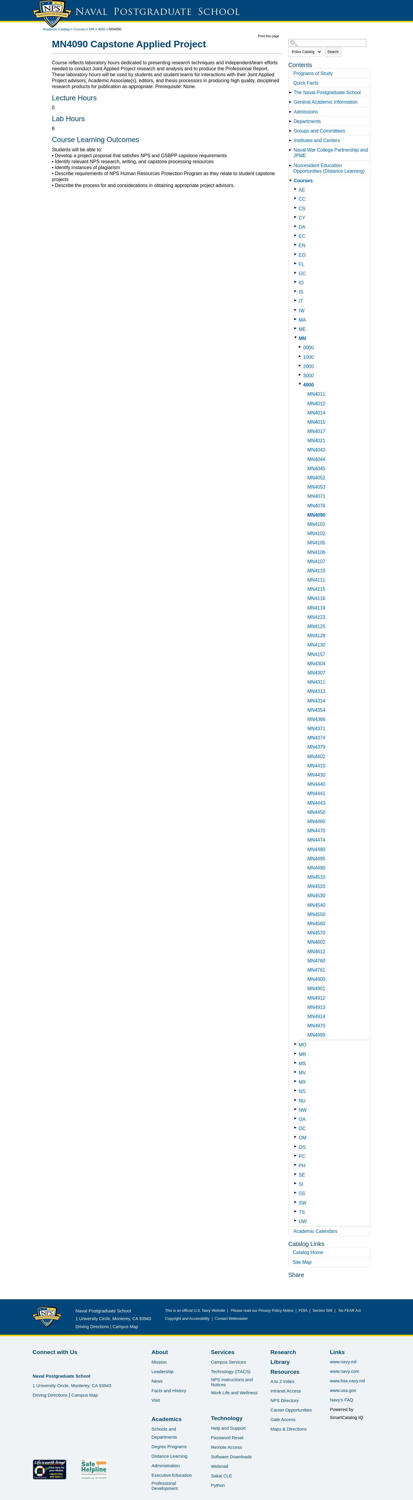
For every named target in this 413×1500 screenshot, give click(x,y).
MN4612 (316, 951)
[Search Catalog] (327, 43)
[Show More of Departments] (291, 121)
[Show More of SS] (296, 1192)
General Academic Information (326, 102)
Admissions (306, 111)
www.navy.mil (343, 1361)
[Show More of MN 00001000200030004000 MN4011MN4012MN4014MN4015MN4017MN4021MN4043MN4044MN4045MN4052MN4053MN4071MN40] (296, 337)
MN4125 (316, 626)
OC (302, 1128)
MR (302, 1054)
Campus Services (228, 1362)
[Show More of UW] (296, 1220)
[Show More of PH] (296, 1165)
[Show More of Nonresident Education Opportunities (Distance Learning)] (291, 165)
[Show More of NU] (296, 1100)
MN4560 (316, 923)
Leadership (162, 1371)
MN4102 (316, 533)
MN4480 (316, 849)
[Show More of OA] (296, 1118)
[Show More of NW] (296, 1109)
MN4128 (316, 635)
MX (302, 1082)
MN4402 (316, 756)
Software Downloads (231, 1456)
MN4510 (316, 877)
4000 (101, 29)
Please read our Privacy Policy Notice (263, 1311)
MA (302, 320)
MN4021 (316, 440)
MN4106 (316, 552)
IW (302, 310)
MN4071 (316, 496)
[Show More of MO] (296, 1044)
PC (302, 1156)
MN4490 (316, 867)
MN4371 (316, 728)
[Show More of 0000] (301, 347)
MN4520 (316, 886)
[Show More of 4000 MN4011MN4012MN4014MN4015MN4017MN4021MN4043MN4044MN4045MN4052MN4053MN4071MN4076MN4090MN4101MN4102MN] (301, 384)
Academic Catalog (56, 29)
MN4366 (316, 719)
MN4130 (316, 644)
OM (303, 1137)
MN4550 (316, 914)
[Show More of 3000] (301, 375)
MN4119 (316, 607)
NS (302, 1091)
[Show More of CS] (296, 207)
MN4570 (316, 932)
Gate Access (282, 1419)
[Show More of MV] (296, 1072)
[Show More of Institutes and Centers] (291, 140)
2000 (308, 366)
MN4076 (316, 505)
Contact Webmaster (231, 1319)
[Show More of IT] (296, 300)
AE (302, 189)
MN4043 (316, 449)
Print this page (268, 36)
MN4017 (316, 431)
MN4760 (316, 960)
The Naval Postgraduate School (327, 92)
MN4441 (316, 793)
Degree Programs (168, 1446)
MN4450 (316, 812)
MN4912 (316, 998)
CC (302, 199)
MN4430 (316, 775)
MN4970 (316, 1025)
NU (302, 1100)
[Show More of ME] (296, 328)
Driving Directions (92, 1326)
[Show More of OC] (296, 1127)
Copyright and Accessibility (187, 1319)
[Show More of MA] (296, 319)
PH (302, 1165)
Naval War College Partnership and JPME (330, 152)
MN (91, 29)
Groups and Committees (319, 130)
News (157, 1381)
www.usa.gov (343, 1390)
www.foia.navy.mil (347, 1380)
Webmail (219, 1466)
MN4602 (316, 942)
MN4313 (316, 691)
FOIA (303, 1311)
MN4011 (316, 394)
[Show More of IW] (296, 310)
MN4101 (316, 524)
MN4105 (316, 542)
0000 (308, 347)
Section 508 (323, 1311)
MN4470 (316, 830)
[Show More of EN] (296, 244)
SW (303, 1202)
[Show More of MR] (296, 1053)
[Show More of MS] (296, 1062)
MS (302, 1063)
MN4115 (316, 589)
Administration (165, 1465)
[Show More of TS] (296, 1211)
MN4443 (316, 803)
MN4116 (316, 598)
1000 (308, 357)
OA (302, 1119)
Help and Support (228, 1428)
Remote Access (226, 1447)
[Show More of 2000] (301, 365)
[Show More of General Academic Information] (291, 102)
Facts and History (168, 1390)
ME (302, 329)
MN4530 (316, 895)
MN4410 (316, 765)
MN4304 (316, 663)
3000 (308, 375)
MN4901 (316, 988)
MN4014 (316, 412)
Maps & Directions (288, 1429)
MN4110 (316, 570)
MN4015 (316, 422)
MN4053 (316, 487)
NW (303, 1110)
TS (302, 1212)
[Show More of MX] (296, 1081)
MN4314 (316, 700)
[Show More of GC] (296, 272)
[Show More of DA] (296, 226)
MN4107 (316, 561)
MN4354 (316, 710)
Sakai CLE (221, 1475)
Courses (79, 29)
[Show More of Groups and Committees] (291, 131)
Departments (307, 121)
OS (302, 1147)
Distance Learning (169, 1456)
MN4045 (316, 468)
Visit (155, 1400)
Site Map (302, 1262)
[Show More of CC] (296, 198)
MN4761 (316, 970)
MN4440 (316, 784)
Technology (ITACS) (230, 1371)
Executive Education (171, 1475)
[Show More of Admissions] (291, 112)
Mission (159, 1362)
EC (302, 236)
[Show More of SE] (296, 1174)
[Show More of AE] (296, 189)
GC (302, 273)
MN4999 (316, 1035)
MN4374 (316, 737)
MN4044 (316, 459)
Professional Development (164, 1486)
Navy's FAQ (341, 1399)
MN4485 (316, 858)
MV (302, 1072)
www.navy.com (344, 1371)
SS (302, 1193)
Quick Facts (305, 82)
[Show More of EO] (296, 254)
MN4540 (316, 905)
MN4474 (316, 839)
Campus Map (125, 1326)
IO (301, 282)
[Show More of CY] (296, 217)
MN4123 (316, 617)
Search (333, 52)
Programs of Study (313, 73)
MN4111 (316, 579)
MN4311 (316, 682)
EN (302, 245)
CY (302, 217)
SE (302, 1174)
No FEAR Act (349, 1311)
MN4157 (316, 654)
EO (302, 255)
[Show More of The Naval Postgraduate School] (291, 92)
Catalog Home (308, 1252)
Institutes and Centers (317, 140)
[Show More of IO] (296, 282)
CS (302, 208)
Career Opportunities (291, 1409)
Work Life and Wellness (234, 1392)
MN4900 (316, 979)
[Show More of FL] (296, 263)
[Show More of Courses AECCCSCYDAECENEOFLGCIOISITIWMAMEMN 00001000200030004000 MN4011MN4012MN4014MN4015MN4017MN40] (291, 180)
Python (218, 1485)
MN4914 (316, 1016)
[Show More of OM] (296, 1137)
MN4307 (316, 672)
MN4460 (316, 821)
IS (301, 292)
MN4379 (316, 747)
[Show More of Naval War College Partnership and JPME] (291, 150)
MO (303, 1044)
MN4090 (316, 515)
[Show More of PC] (296, 1155)
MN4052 (316, 477)
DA (302, 227)
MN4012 (316, 403)
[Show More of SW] (296, 1202)
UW (303, 1221)
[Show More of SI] (296, 1183)
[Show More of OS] (296, 1146)
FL (301, 264)
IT (301, 301)
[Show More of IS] (296, 291)
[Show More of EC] (296, 235)
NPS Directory (284, 1400)
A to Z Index (282, 1381)
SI (301, 1184)
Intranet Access (285, 1390)
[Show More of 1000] (301, 356)
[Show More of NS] (296, 1090)
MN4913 (316, 1007)
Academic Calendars (315, 1231)
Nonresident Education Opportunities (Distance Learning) (329, 168)
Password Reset (227, 1437)
